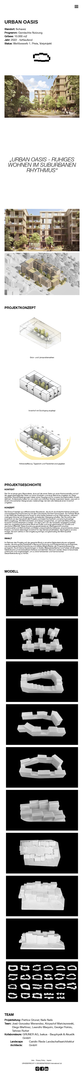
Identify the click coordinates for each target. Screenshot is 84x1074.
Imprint (49, 1060)
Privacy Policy (40, 1060)
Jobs (32, 1060)
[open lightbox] (42, 332)
